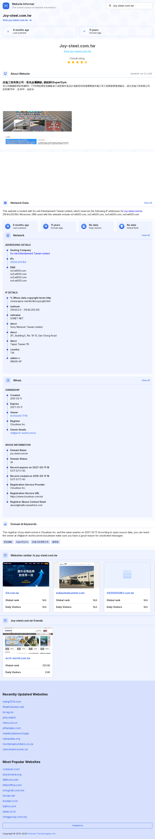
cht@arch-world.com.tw (23, 433)
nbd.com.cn (10, 722)
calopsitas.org (11, 738)
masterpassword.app (16, 733)
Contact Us (77, 825)
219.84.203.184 (18, 262)
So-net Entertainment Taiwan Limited (30, 253)
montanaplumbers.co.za (18, 744)
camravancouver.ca (15, 749)
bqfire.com (9, 806)
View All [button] (148, 203)
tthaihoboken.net (13, 707)
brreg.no (8, 712)
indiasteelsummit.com (70, 593)
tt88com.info (11, 779)
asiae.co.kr (9, 811)
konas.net (9, 795)
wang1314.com (12, 701)
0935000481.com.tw (120, 593)
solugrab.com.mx (13, 790)
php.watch (9, 717)
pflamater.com (12, 728)
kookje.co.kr (10, 801)
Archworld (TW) (19, 415)
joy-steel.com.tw (133, 211)
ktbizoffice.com (12, 785)
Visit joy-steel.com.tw (17, 20)
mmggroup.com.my (15, 816)
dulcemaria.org (12, 774)
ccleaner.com (11, 769)
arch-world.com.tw (17, 658)
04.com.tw (12, 593)
